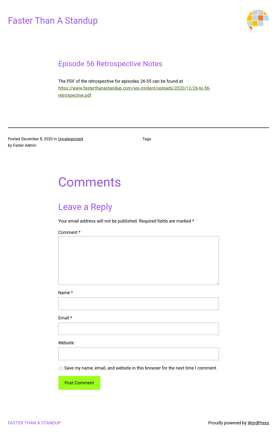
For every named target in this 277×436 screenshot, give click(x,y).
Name (65, 292)
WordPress (258, 422)
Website (66, 342)
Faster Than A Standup (53, 21)
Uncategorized (70, 139)
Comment (69, 232)
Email (65, 317)
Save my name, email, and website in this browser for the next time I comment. (140, 368)
